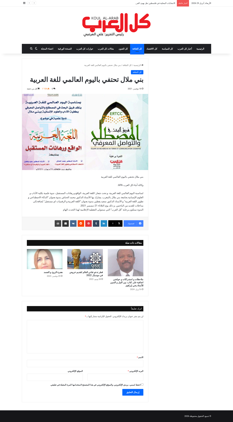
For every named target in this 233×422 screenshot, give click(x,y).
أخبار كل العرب (185, 48)
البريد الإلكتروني (135, 371)
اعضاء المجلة (47, 48)
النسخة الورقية (65, 48)
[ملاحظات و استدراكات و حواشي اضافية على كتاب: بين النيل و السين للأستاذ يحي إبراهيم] (125, 262)
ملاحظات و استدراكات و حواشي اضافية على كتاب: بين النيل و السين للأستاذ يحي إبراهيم (126, 282)
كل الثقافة (137, 48)
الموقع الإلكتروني (75, 371)
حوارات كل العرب (84, 48)
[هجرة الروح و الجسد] (44, 259)
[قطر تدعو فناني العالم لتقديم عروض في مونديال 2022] (85, 259)
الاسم (140, 357)
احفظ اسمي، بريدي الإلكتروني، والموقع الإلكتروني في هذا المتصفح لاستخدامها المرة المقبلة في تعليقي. (95, 385)
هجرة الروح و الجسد (53, 272)
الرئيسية (200, 48)
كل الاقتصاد (151, 48)
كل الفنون (123, 48)
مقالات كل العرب (106, 48)
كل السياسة (167, 48)
